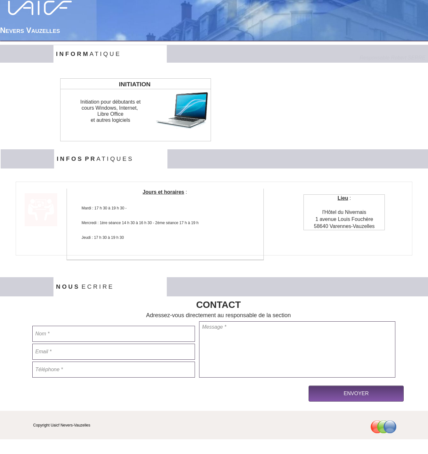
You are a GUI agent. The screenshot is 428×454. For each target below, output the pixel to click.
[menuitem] (283, 30)
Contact (379, 30)
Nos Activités (329, 30)
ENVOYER (356, 393)
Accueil (283, 30)
